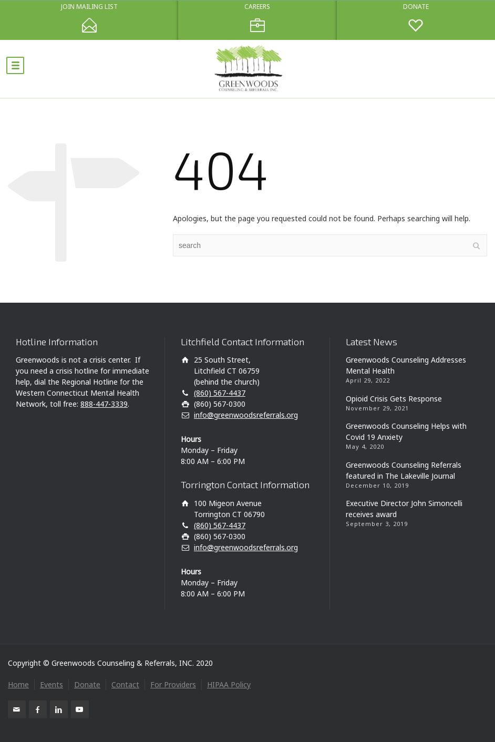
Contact (125, 684)
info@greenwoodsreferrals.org (246, 415)
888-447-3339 (104, 404)
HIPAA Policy (229, 684)
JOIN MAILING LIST (89, 7)
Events (51, 684)
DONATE (416, 7)
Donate (87, 684)
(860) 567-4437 (219, 393)
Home (18, 684)
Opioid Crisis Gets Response (394, 399)
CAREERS (257, 7)
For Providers (173, 684)
